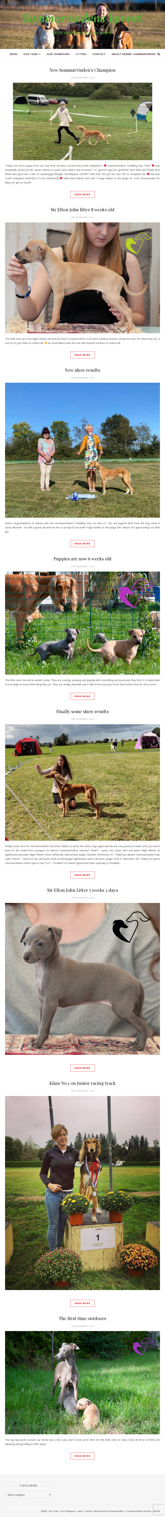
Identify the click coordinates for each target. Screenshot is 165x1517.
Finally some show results (82, 711)
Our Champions (58, 54)
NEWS (13, 54)
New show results (82, 370)
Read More (82, 194)
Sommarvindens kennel (82, 18)
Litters (81, 54)
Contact (99, 54)
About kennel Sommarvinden (133, 54)
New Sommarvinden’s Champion (82, 70)
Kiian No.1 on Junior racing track (82, 1083)
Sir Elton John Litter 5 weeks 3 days (82, 890)
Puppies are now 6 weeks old (82, 559)
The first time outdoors (82, 1318)
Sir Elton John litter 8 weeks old (83, 209)
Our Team (30, 54)
